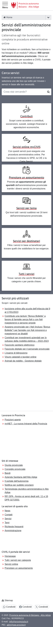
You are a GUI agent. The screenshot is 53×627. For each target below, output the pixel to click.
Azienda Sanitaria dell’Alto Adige (21, 477)
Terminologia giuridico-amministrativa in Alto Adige (27, 491)
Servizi (8, 518)
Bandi (7, 473)
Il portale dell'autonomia (17, 481)
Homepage (10, 556)
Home (8, 17)
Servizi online (11, 564)
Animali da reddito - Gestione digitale (23, 361)
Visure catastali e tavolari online (20, 357)
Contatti (8, 514)
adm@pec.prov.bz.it (16, 625)
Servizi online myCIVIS (26, 146)
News (7, 510)
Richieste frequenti (14, 526)
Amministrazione (13, 530)
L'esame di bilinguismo (16, 353)
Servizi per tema (26, 208)
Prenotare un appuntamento (26, 177)
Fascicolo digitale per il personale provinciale (27, 349)
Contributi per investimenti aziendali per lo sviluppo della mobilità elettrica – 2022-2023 (27, 339)
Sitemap (9, 600)
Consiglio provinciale (15, 469)
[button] (48, 17)
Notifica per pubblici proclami (19, 485)
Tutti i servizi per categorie (18, 560)
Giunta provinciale (14, 465)
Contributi (26, 116)
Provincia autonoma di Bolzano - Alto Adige (30, 615)
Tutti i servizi (26, 273)
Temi (7, 522)
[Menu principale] (5, 5)
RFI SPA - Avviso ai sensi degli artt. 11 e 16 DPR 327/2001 (26, 498)
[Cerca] (48, 91)
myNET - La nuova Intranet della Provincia (26, 423)
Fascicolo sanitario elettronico (19, 345)
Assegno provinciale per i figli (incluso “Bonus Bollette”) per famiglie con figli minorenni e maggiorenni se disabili (27, 330)
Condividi (9, 607)
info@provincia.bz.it (18, 621)
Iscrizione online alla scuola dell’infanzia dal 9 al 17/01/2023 (27, 310)
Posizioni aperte (13, 419)
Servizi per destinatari (26, 241)
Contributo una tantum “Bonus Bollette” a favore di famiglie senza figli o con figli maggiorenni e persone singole (25, 319)
